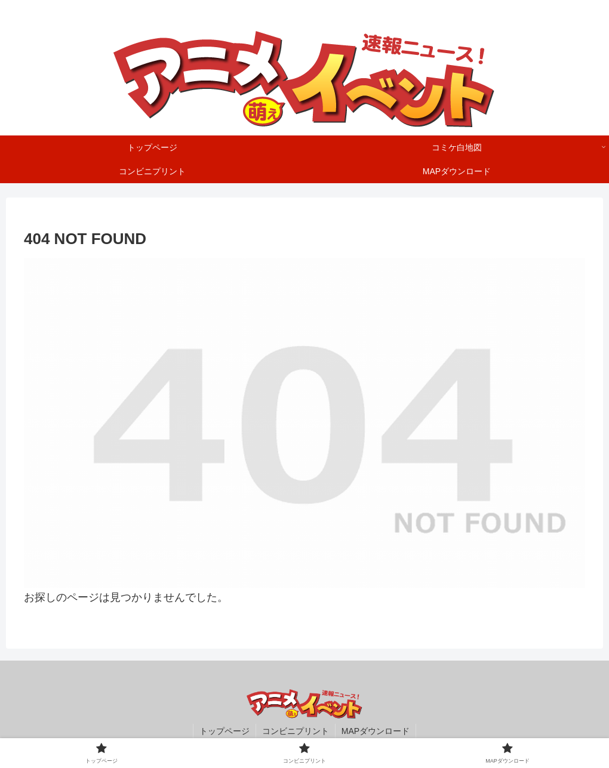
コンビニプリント (295, 731)
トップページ (224, 731)
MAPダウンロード (376, 731)
